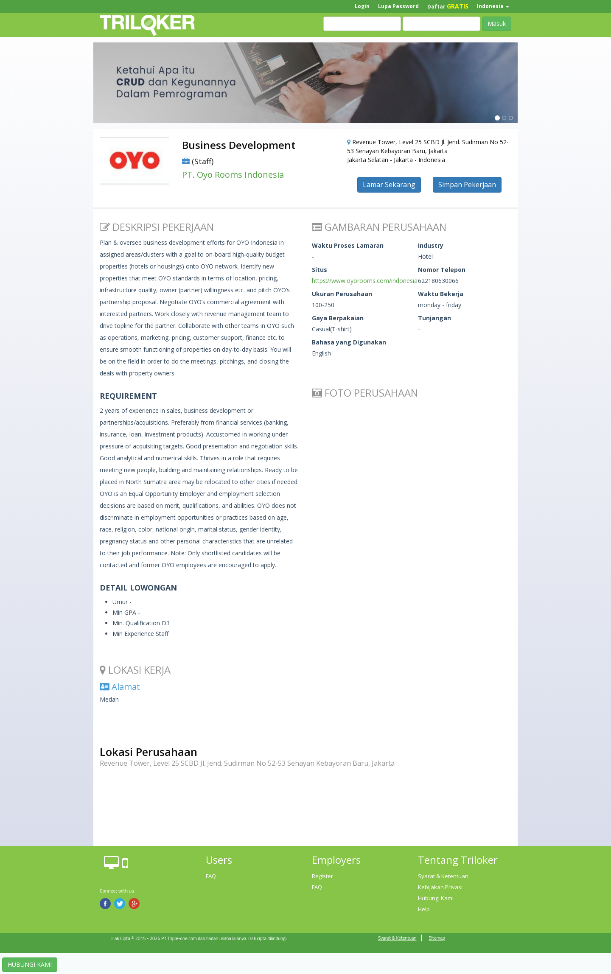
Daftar (447, 6)
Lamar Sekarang (389, 184)
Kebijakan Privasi (440, 887)
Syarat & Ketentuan (443, 876)
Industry (430, 245)
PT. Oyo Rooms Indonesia (233, 174)
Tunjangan (434, 318)
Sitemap (437, 938)
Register (322, 876)
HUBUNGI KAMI (30, 964)
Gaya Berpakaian (338, 318)
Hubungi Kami (436, 898)
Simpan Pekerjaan (467, 184)
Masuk (497, 24)
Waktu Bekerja (440, 294)
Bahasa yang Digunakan (349, 342)
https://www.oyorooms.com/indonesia (365, 281)
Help (424, 909)
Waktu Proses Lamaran (348, 245)
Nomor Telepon (441, 270)
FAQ (211, 876)
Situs (319, 270)
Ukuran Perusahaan (342, 294)
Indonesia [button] (493, 6)
